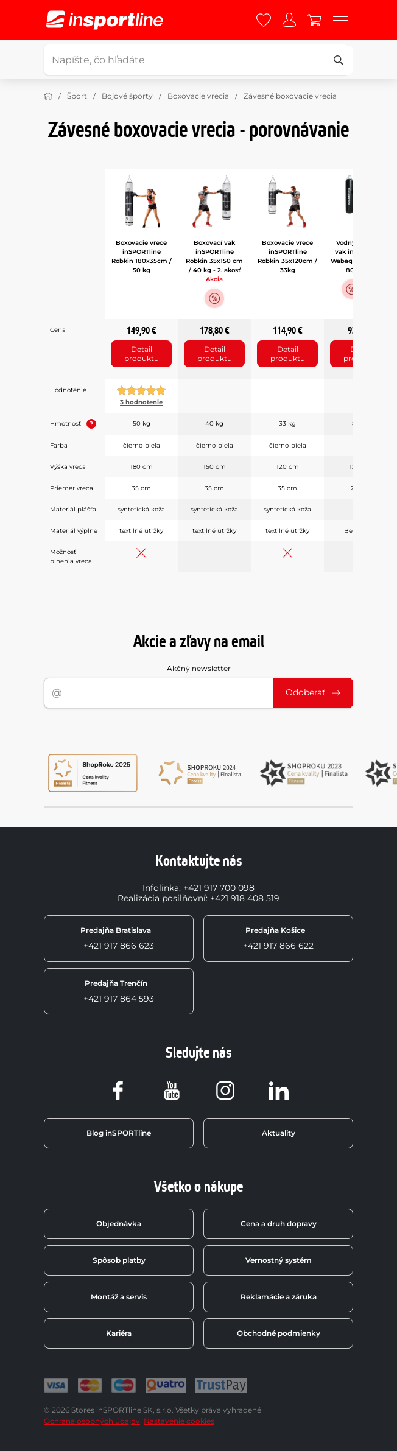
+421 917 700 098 (219, 887)
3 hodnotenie (141, 402)
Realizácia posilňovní (162, 898)
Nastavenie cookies (179, 1420)
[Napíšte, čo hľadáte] (197, 59)
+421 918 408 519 (244, 898)
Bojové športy (127, 95)
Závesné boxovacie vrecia (290, 95)
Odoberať (313, 692)
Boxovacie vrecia (198, 95)
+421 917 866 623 (117, 938)
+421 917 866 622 (278, 938)
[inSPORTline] (104, 20)
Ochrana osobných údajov (92, 1420)
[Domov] (48, 96)
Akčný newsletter (199, 668)
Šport (77, 95)
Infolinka (160, 887)
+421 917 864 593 (118, 991)
